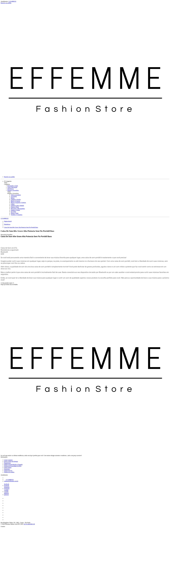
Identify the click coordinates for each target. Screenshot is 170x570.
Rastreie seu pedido (6, 3)
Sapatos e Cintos (15, 210)
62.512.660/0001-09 (29, 524)
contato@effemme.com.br (11, 481)
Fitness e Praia (15, 207)
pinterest (6, 493)
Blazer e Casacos (15, 201)
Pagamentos (7, 463)
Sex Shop (13, 211)
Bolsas (12, 198)
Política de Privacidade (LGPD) (12, 466)
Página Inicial (8, 221)
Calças (12, 204)
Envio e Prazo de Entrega (11, 461)
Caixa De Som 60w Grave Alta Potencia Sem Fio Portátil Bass (21, 227)
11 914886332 (12, 1)
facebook (6, 484)
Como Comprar (8, 460)
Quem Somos (7, 467)
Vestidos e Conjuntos (16, 214)
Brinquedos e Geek (12, 186)
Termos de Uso (8, 470)
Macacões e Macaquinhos (18, 208)
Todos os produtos (16, 195)
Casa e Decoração (12, 187)
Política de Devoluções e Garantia (13, 464)
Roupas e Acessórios (13, 190)
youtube (6, 490)
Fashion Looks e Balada (17, 205)
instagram (6, 487)
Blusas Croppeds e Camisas (18, 202)
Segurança (7, 469)
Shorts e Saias (14, 213)
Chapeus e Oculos (16, 199)
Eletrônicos (10, 189)
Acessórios (14, 196)
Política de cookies (9, 472)
